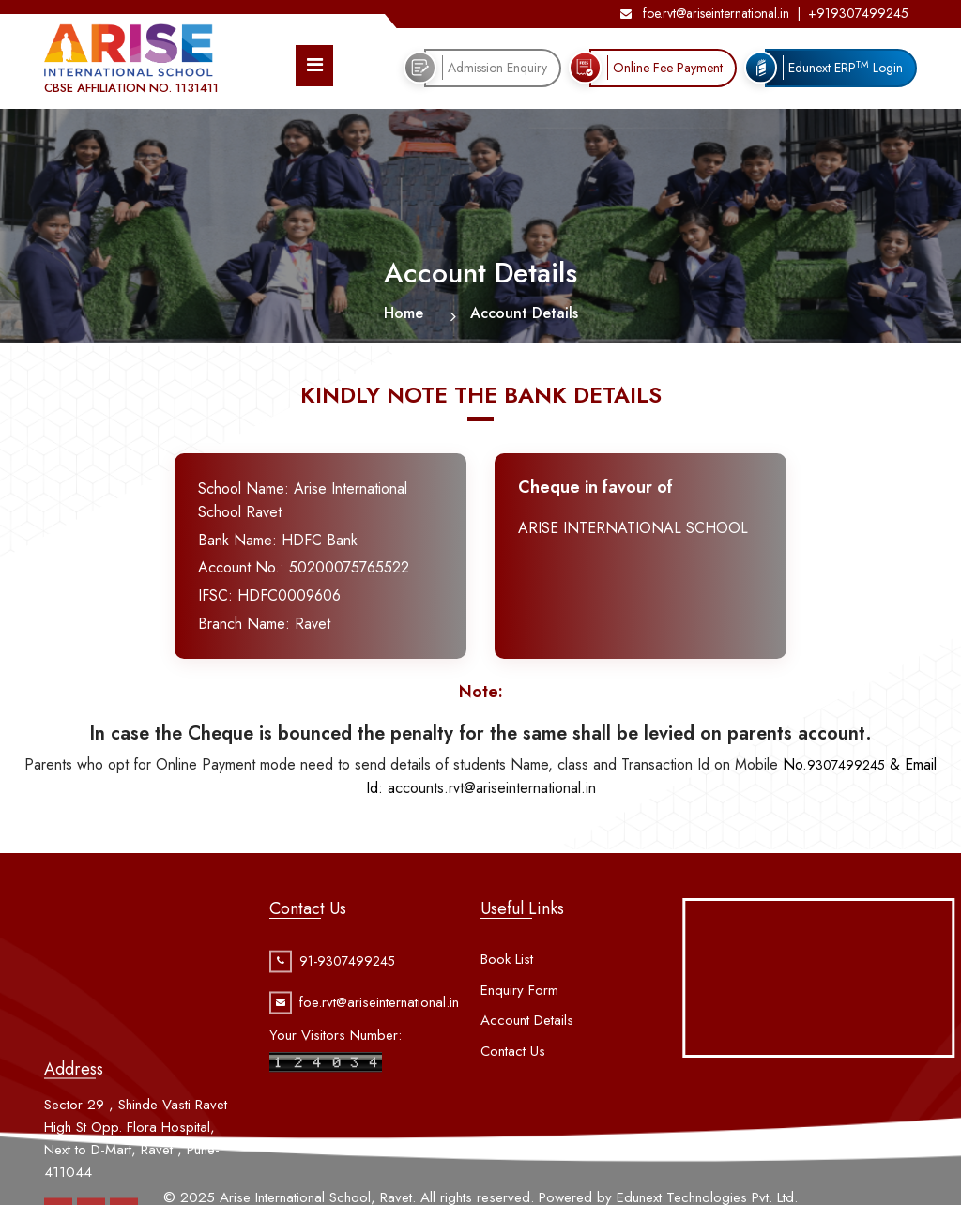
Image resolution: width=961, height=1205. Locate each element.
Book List (506, 994)
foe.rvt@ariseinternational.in (704, 13)
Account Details (526, 1055)
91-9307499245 (347, 981)
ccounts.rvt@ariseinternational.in (492, 788)
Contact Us (512, 1085)
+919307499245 (858, 13)
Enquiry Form (519, 1024)
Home (403, 313)
